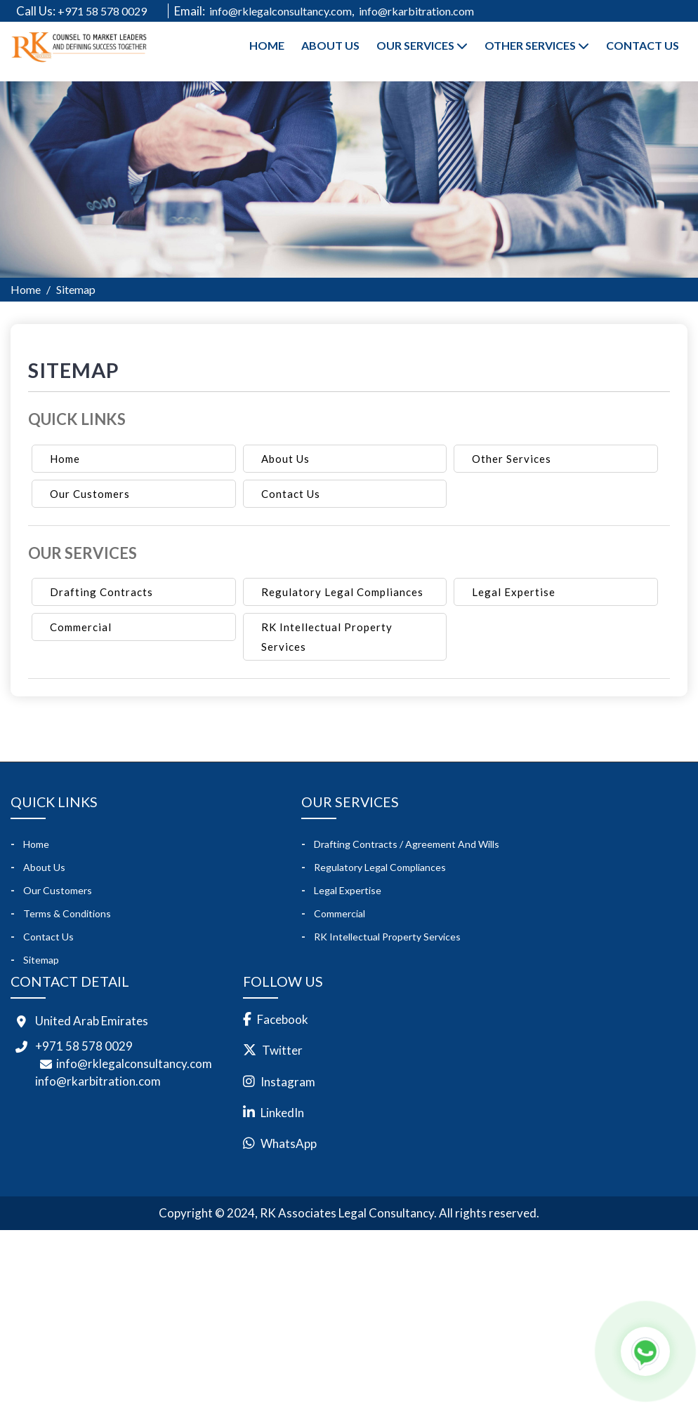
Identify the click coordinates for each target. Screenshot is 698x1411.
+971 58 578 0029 (110, 11)
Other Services (537, 45)
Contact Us (642, 45)
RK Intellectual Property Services (327, 637)
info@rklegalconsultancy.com (280, 11)
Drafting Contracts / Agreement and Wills (406, 843)
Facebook (283, 1019)
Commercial (81, 627)
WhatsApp (289, 1143)
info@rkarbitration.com (416, 11)
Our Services (422, 45)
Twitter (283, 1050)
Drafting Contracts (101, 592)
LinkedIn (283, 1112)
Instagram (288, 1081)
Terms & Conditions (67, 913)
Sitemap (41, 960)
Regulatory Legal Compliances (342, 592)
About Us (330, 45)
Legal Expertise (513, 592)
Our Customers (90, 493)
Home (266, 45)
